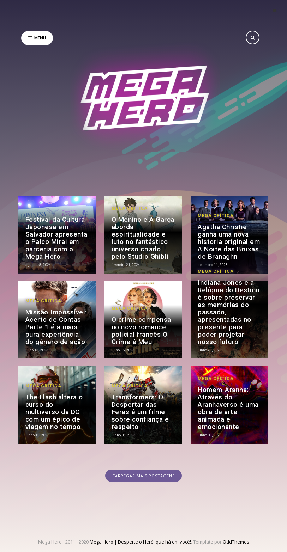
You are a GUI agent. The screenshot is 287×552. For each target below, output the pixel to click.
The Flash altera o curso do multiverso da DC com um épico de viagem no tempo (54, 412)
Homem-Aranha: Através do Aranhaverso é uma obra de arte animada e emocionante (228, 408)
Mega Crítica (130, 208)
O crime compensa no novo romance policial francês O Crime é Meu (141, 330)
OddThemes (236, 542)
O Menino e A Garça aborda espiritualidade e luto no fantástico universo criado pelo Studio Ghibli (143, 237)
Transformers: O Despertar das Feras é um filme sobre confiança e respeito (140, 412)
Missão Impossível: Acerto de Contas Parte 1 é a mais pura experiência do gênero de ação (56, 327)
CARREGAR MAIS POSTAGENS (143, 475)
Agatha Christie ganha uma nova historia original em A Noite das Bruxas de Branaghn (229, 241)
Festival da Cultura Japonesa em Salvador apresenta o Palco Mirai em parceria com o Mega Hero (56, 237)
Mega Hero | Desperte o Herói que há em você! (140, 542)
